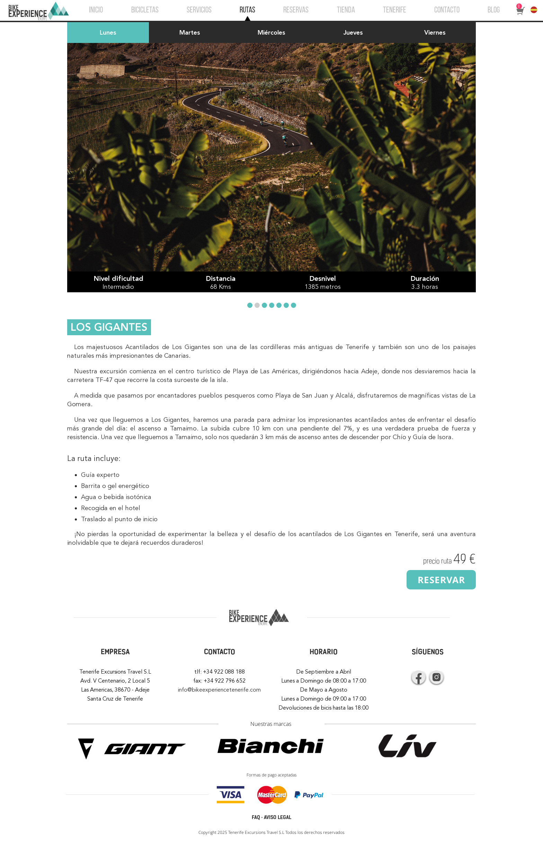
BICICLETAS (145, 10)
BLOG (494, 10)
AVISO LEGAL (277, 817)
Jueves (353, 32)
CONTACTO (447, 10)
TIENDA (346, 10)
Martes (189, 32)
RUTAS (247, 10)
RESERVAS (296, 10)
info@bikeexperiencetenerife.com (219, 689)
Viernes (435, 32)
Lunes (108, 32)
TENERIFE (394, 10)
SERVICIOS (199, 10)
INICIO (96, 10)
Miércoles (271, 32)
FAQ (256, 817)
